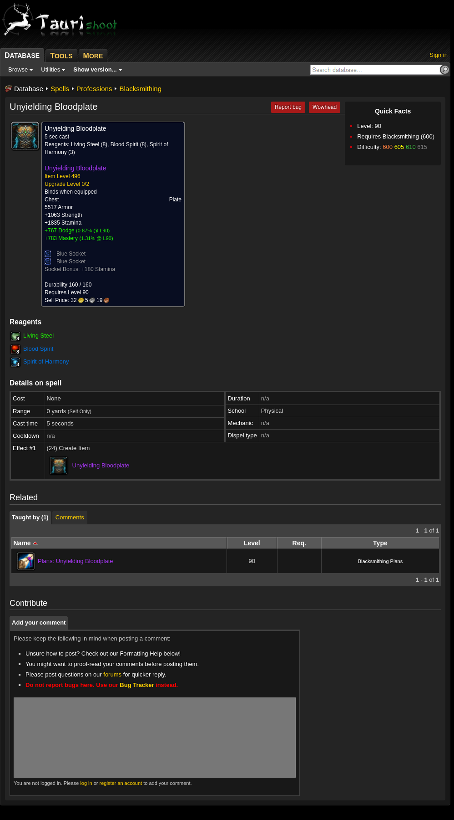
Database (28, 88)
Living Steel (38, 335)
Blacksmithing (140, 88)
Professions (94, 88)
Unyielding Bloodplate (101, 465)
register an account (121, 783)
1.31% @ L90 (96, 238)
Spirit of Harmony (46, 361)
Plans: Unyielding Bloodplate (75, 561)
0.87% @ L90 (93, 230)
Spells (59, 88)
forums (112, 674)
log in (86, 783)
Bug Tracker (137, 685)
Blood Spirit (38, 348)
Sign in (438, 54)
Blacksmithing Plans (380, 561)
